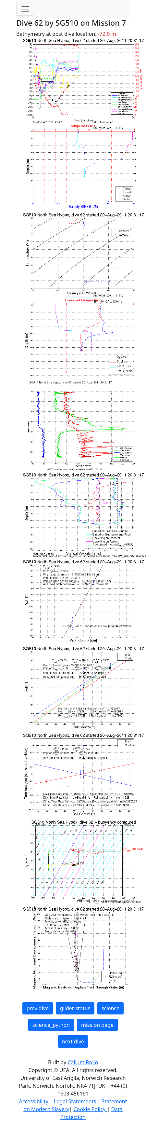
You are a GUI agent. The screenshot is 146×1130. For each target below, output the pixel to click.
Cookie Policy (90, 1109)
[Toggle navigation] (25, 9)
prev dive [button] (38, 1008)
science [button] (110, 1008)
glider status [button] (75, 1008)
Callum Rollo (82, 1062)
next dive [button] (73, 1041)
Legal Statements (75, 1101)
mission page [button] (97, 1024)
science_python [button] (51, 1024)
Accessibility (34, 1101)
